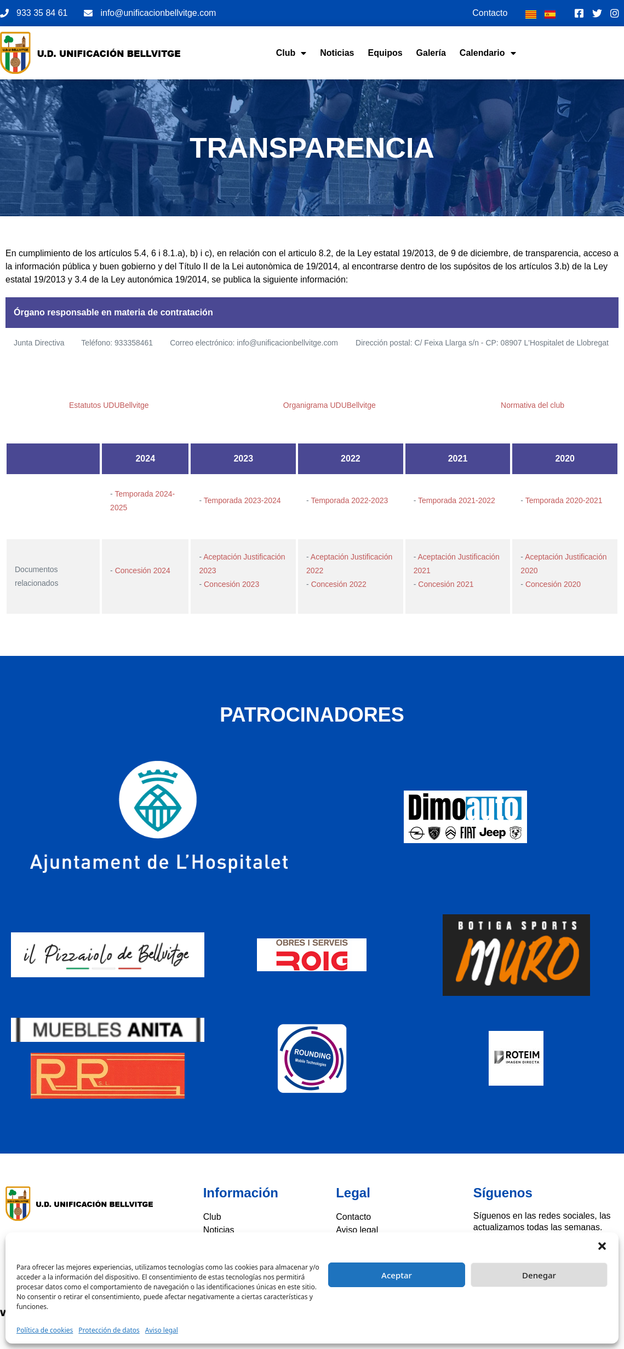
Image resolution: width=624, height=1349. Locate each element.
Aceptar (396, 1275)
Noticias (337, 52)
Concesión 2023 (231, 584)
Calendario (488, 53)
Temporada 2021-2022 (456, 500)
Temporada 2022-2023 (349, 500)
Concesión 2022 (339, 584)
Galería (431, 52)
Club (291, 53)
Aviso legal (161, 1330)
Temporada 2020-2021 (564, 500)
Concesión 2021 (445, 584)
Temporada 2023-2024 (242, 500)
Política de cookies (44, 1330)
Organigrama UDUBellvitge (329, 405)
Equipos (385, 52)
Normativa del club (532, 405)
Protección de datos (108, 1330)
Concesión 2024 (142, 570)
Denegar (539, 1275)
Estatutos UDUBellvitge (109, 405)
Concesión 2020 (553, 584)
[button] (602, 1246)
